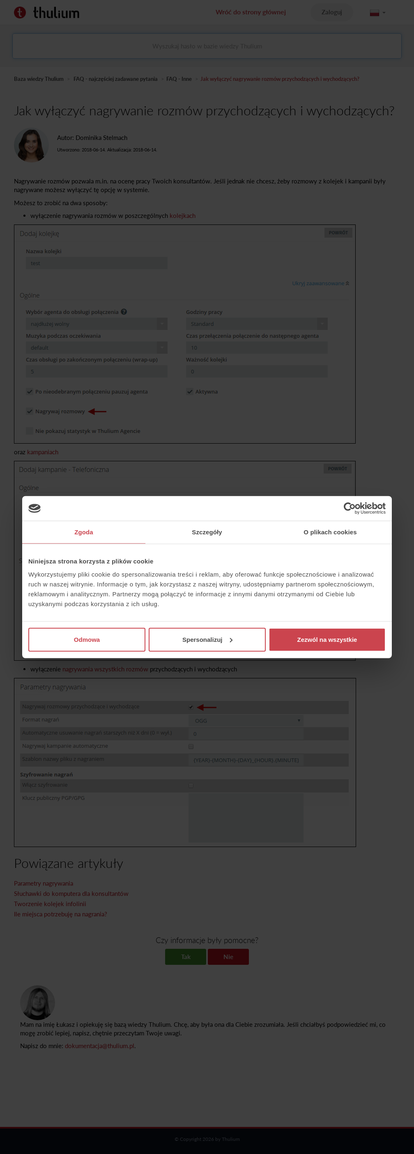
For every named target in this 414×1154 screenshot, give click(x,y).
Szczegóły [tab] (207, 532)
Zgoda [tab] (83, 532)
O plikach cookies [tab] (330, 532)
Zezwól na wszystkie (327, 639)
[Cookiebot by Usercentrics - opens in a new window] (350, 508)
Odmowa (87, 639)
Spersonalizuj (207, 639)
